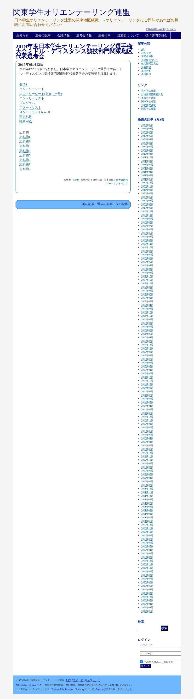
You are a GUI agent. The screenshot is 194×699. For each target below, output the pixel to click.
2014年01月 (147, 413)
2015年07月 (147, 359)
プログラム (27, 103)
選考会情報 (84, 35)
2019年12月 (147, 211)
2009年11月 (147, 564)
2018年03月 (147, 269)
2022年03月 (147, 153)
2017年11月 (147, 279)
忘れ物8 (24, 169)
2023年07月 (147, 132)
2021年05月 (147, 168)
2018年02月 (147, 272)
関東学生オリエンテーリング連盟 (71, 12)
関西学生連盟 (148, 108)
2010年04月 (147, 549)
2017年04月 (147, 305)
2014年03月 (147, 409)
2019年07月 (147, 225)
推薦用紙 (25, 121)
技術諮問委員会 (156, 35)
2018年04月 (147, 265)
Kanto (76, 179)
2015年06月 (147, 362)
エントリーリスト (31, 98)
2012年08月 (147, 467)
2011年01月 (147, 521)
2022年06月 (147, 146)
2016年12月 (147, 312)
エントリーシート (31, 89)
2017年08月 (147, 290)
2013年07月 (147, 427)
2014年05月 (147, 402)
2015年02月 (147, 373)
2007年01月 (147, 611)
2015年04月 (147, 369)
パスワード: (146, 653)
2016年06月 (147, 330)
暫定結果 (25, 117)
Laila (78, 689)
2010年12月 (147, 524)
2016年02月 (147, 341)
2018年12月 (147, 243)
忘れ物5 (24, 155)
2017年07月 (147, 294)
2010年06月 (147, 542)
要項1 (23, 84)
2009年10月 (147, 567)
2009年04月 (147, 589)
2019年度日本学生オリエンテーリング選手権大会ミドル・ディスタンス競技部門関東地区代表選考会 (74, 51)
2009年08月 (147, 575)
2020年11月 (147, 186)
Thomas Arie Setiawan (62, 689)
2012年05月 (147, 474)
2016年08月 (147, 323)
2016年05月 (147, 333)
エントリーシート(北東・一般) (40, 94)
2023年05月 (147, 135)
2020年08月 (147, 189)
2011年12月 (147, 488)
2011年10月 (147, 495)
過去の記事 (43, 35)
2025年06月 (147, 125)
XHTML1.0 (21, 684)
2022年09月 (147, 143)
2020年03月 (147, 204)
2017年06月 (147, 297)
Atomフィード (92, 680)
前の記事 (88, 204)
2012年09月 (147, 463)
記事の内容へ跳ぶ (155, 29)
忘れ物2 (24, 141)
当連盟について (128, 35)
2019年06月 (147, 229)
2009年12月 (147, 560)
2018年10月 (147, 247)
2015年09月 (147, 351)
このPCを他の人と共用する (158, 662)
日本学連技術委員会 (152, 94)
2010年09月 (147, 535)
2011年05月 (147, 510)
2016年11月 (147, 315)
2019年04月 (147, 236)
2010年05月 (147, 546)
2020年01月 (147, 207)
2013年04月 (147, 438)
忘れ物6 (24, 160)
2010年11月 (147, 528)
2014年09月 (147, 387)
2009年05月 (147, 586)
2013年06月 (147, 431)
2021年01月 (147, 179)
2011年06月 (147, 506)
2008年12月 (147, 596)
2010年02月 (147, 557)
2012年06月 (147, 470)
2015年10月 (147, 348)
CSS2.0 (32, 684)
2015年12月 (147, 344)
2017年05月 (147, 301)
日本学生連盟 (148, 90)
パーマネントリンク (117, 183)
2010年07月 (147, 539)
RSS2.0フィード (74, 680)
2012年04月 (147, 477)
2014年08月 (147, 391)
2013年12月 (147, 416)
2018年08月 (147, 251)
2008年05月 (147, 600)
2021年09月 (147, 161)
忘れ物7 (24, 164)
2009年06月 (147, 582)
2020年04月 (147, 200)
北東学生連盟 (148, 105)
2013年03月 (147, 441)
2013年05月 (147, 434)
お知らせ (22, 35)
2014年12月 (147, 377)
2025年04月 (147, 128)
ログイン (171, 29)
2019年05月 (147, 233)
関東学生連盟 (148, 101)
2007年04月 (147, 607)
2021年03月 (147, 175)
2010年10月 (147, 531)
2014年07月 (147, 395)
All (142, 49)
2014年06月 (147, 398)
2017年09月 (147, 287)
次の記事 (121, 204)
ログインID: (146, 645)
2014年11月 (147, 380)
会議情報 (63, 35)
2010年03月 (147, 553)
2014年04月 (147, 405)
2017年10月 (147, 283)
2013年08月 (147, 423)
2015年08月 (147, 355)
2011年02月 (147, 517)
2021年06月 (147, 164)
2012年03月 (147, 481)
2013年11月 (147, 420)
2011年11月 (147, 492)
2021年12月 (147, 157)
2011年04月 (147, 513)
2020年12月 (147, 182)
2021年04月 (147, 171)
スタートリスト (30, 107)
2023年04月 (147, 139)
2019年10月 (147, 215)
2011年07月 (147, 503)
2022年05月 (147, 150)
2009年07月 (147, 578)
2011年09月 (147, 499)
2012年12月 (147, 452)
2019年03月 (147, 240)
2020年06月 (147, 193)
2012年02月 (147, 485)
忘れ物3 (24, 146)
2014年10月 (147, 384)
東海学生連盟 (148, 97)
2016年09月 (147, 319)
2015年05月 (147, 366)
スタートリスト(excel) (34, 112)
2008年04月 (147, 604)
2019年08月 (147, 222)
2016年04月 (147, 337)
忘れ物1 (24, 137)
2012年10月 (147, 459)
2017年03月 (147, 308)
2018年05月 (147, 261)
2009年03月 (147, 593)
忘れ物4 (24, 150)
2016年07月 (147, 326)
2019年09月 (147, 218)
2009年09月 (147, 571)
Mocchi (100, 689)
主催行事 (104, 35)
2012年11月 (147, 456)
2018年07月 (147, 254)
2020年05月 (147, 197)
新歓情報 (146, 67)
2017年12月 (147, 276)
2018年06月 (147, 258)
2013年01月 (147, 449)
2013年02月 (147, 445)
